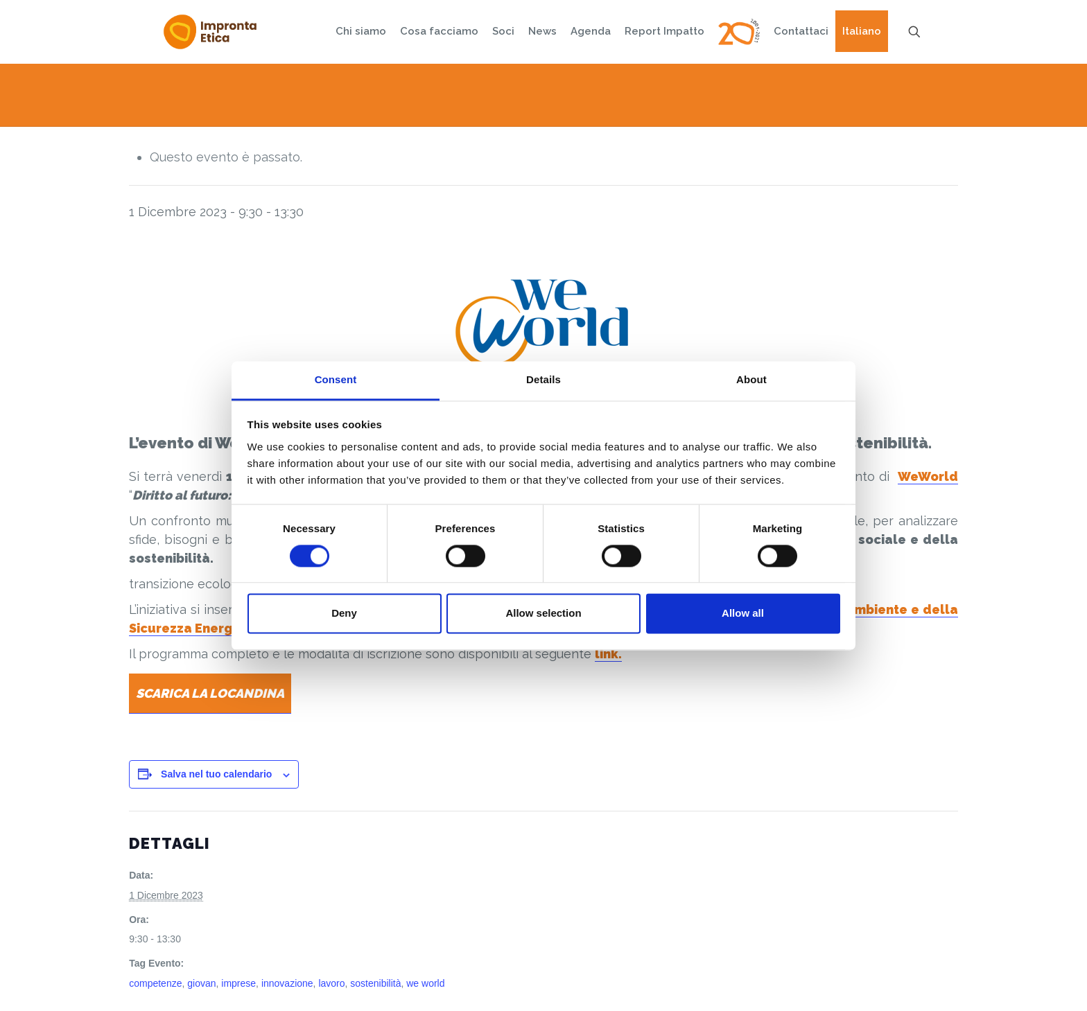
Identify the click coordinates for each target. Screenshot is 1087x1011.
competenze (155, 983)
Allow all (743, 613)
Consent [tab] (336, 379)
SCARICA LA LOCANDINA (210, 693)
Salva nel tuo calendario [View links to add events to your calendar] (216, 774)
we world (425, 983)
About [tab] (751, 379)
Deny (344, 613)
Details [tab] (543, 379)
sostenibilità (375, 983)
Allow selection (543, 613)
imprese (238, 983)
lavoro (331, 983)
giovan (201, 983)
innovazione (287, 983)
